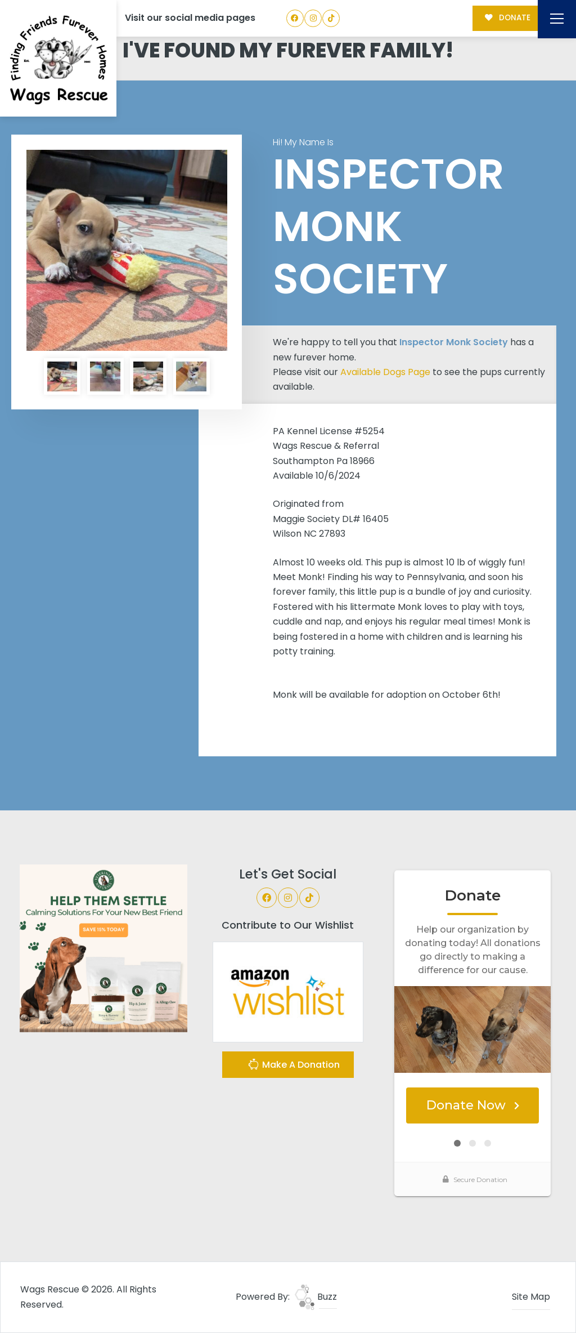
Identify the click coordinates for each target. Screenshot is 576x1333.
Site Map (531, 1296)
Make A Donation (294, 1066)
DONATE (507, 17)
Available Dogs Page (385, 371)
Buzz (316, 1296)
